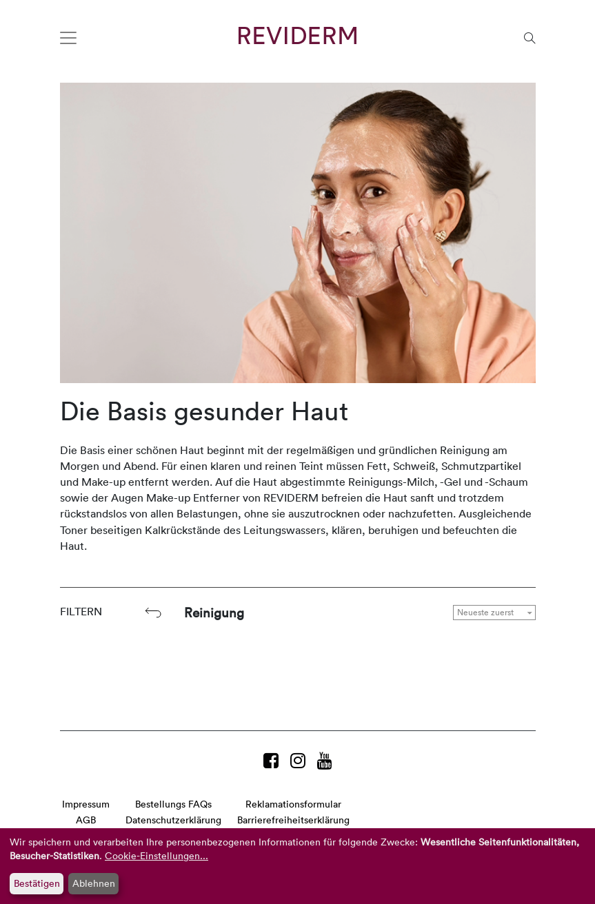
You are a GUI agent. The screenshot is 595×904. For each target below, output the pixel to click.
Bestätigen (37, 883)
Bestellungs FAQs (173, 803)
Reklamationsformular (293, 803)
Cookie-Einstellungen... (156, 855)
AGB (86, 819)
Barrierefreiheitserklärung (293, 819)
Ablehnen (93, 883)
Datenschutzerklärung (173, 819)
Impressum (86, 803)
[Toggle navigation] (68, 38)
